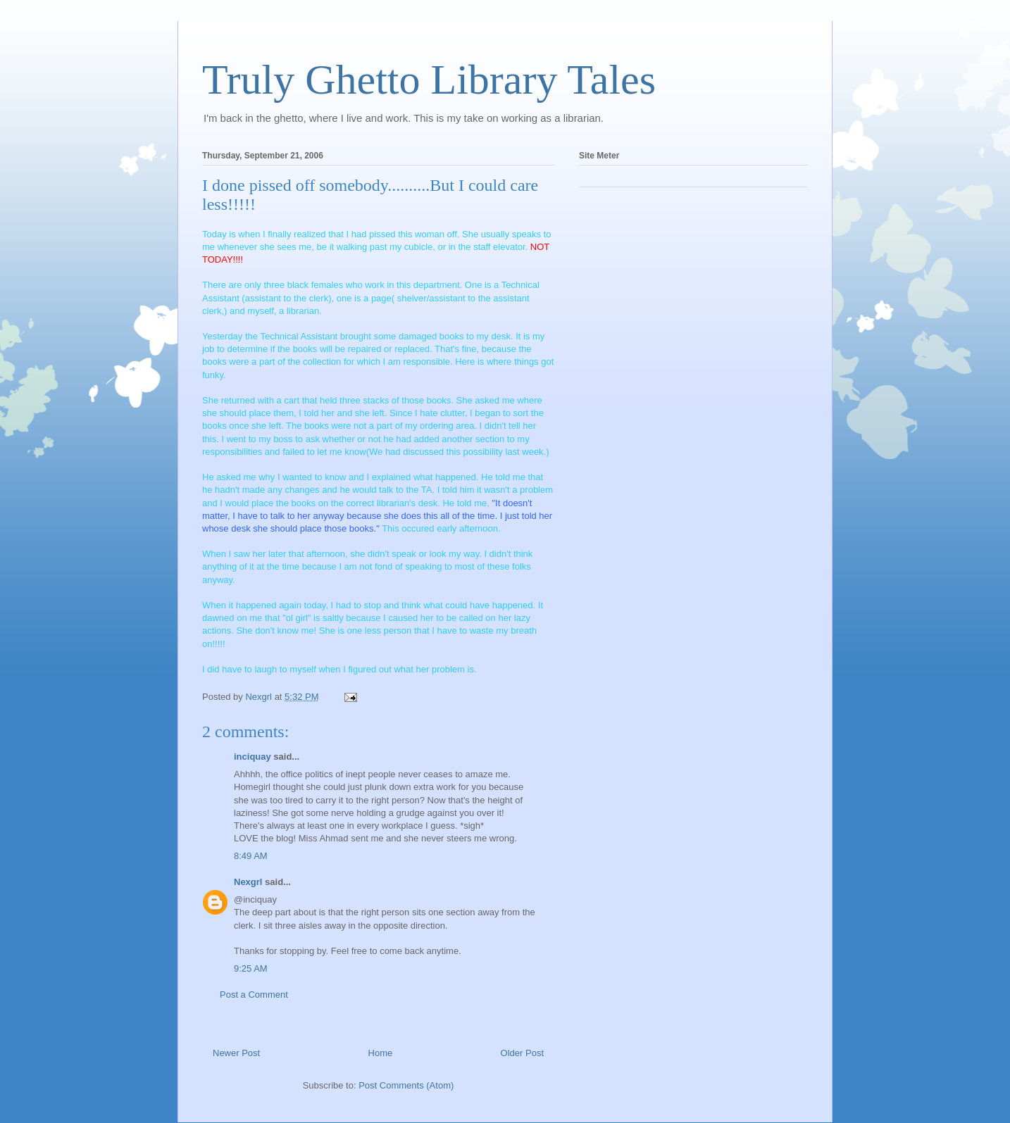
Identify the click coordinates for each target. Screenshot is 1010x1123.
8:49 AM (251, 856)
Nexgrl (248, 882)
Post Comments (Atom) (406, 1085)
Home (380, 1053)
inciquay (252, 756)
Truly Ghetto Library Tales (429, 79)
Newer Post (236, 1053)
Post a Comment (254, 994)
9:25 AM (251, 968)
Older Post (522, 1053)
